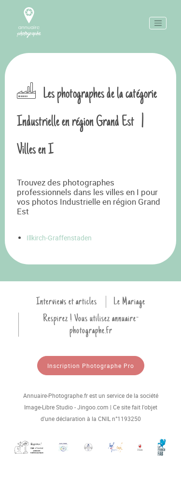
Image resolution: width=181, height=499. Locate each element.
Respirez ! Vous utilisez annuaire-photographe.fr (91, 324)
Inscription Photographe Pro (90, 365)
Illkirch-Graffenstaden (59, 237)
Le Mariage (129, 301)
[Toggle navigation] (158, 23)
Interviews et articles (66, 301)
